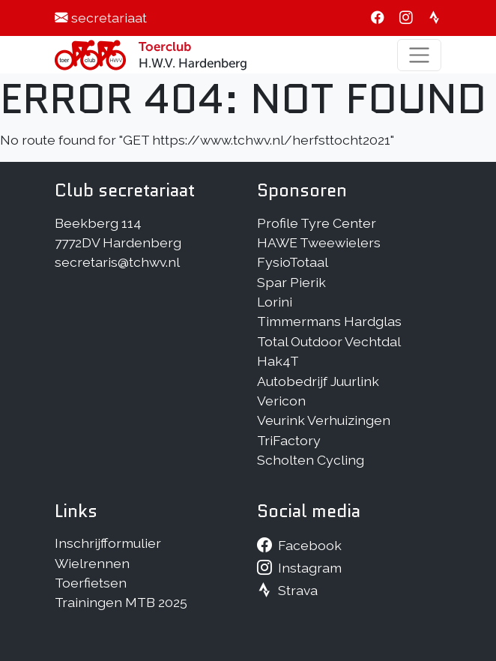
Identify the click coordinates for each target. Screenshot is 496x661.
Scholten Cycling (310, 460)
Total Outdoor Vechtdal (329, 341)
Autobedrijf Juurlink (318, 381)
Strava (298, 590)
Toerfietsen (91, 583)
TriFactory (289, 440)
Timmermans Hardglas (329, 321)
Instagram (310, 568)
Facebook (310, 545)
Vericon (281, 400)
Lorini (274, 302)
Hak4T (278, 361)
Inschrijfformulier (108, 543)
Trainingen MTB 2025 (121, 602)
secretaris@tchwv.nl (117, 262)
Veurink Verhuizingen (323, 420)
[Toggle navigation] (419, 55)
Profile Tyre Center (316, 223)
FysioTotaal (292, 262)
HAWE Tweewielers (319, 242)
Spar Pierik (291, 282)
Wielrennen (92, 563)
